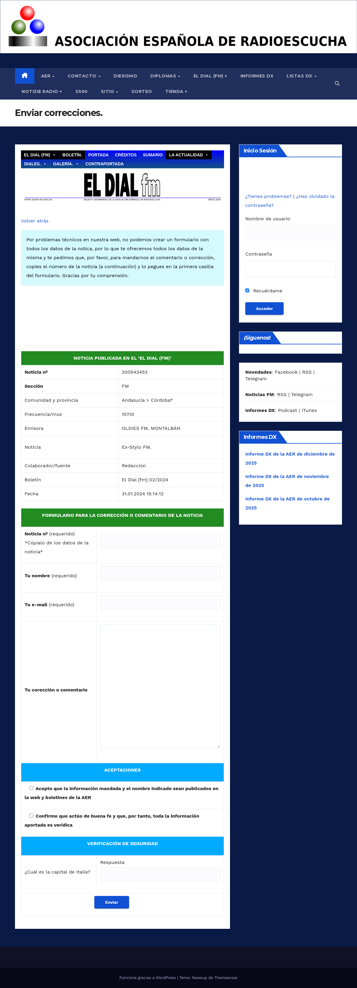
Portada (98, 154)
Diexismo (125, 76)
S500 (81, 91)
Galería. (66, 163)
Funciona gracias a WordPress (148, 977)
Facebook (286, 372)
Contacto (83, 76)
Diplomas (164, 76)
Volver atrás (35, 221)
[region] (178, 26)
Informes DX (257, 76)
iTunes (309, 410)
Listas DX (300, 76)
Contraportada (104, 163)
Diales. (35, 163)
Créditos (126, 154)
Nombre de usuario (267, 219)
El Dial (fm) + (210, 76)
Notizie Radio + (42, 91)
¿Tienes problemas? (269, 196)
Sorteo (141, 91)
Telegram (256, 378)
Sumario (153, 154)
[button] (337, 83)
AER (46, 76)
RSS (307, 372)
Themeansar (226, 977)
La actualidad (189, 154)
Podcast (287, 410)
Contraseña (258, 254)
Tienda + (176, 91)
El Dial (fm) (40, 154)
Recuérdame (263, 291)
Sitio (108, 91)
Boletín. (72, 154)
